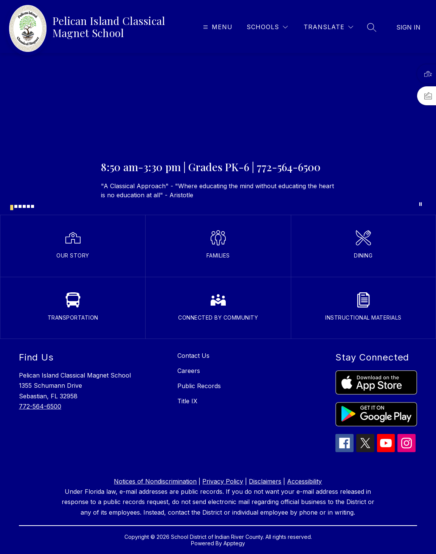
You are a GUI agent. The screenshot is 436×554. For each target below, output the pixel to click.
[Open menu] (217, 27)
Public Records (199, 386)
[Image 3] (20, 206)
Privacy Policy (222, 481)
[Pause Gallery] (420, 204)
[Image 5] (28, 206)
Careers (188, 371)
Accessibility (304, 481)
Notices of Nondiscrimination (155, 481)
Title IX (187, 401)
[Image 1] (11, 207)
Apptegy (234, 543)
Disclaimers (265, 481)
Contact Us (193, 355)
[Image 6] (32, 206)
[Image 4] (24, 206)
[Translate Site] (328, 27)
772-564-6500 (40, 406)
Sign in (408, 27)
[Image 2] (15, 206)
